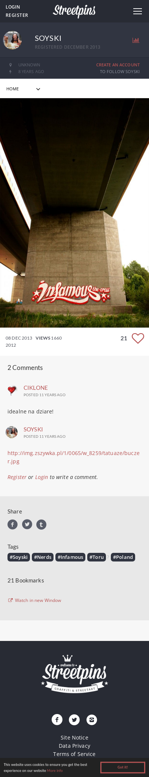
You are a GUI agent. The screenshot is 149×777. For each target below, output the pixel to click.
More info (55, 771)
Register (17, 15)
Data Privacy (74, 745)
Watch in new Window (34, 600)
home (12, 88)
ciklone (36, 387)
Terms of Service (74, 754)
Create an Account (118, 64)
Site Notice (74, 737)
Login (13, 7)
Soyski (33, 429)
